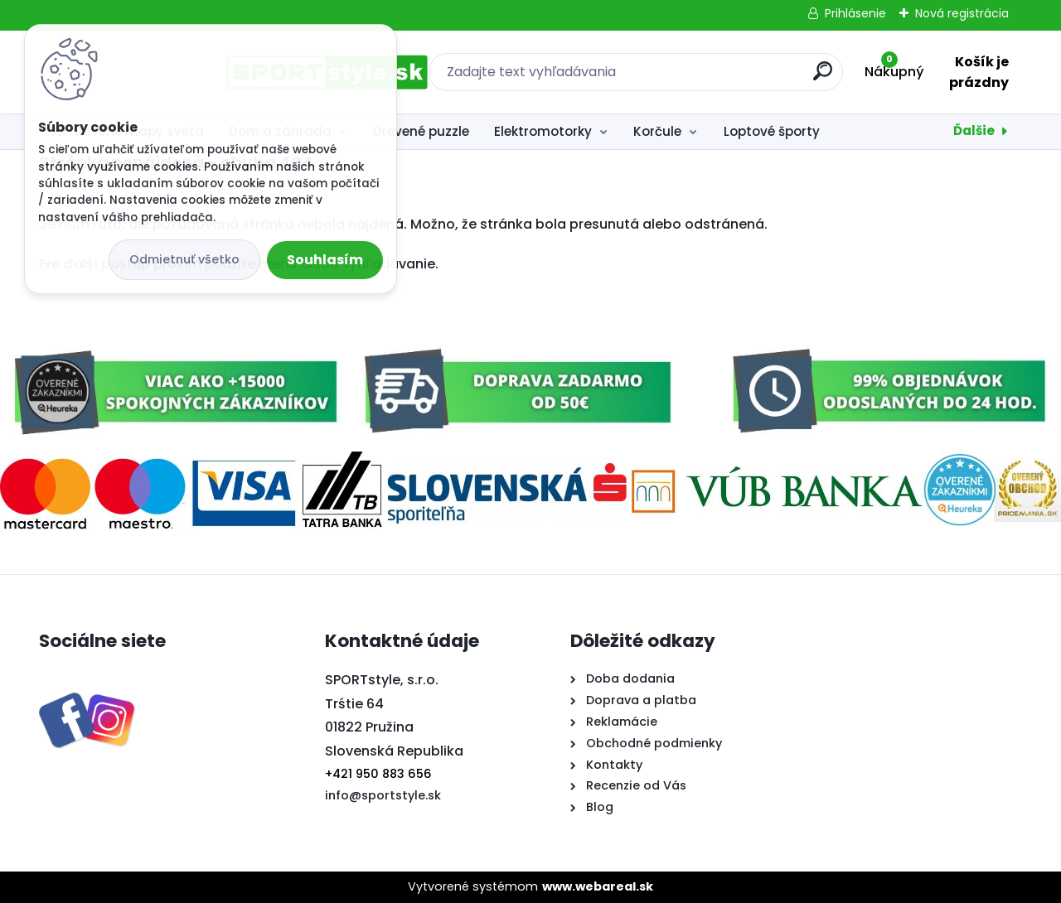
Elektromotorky (543, 131)
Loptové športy (772, 131)
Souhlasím (325, 259)
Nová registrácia (962, 13)
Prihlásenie (855, 13)
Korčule (657, 131)
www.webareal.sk (597, 886)
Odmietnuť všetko (184, 259)
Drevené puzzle (421, 131)
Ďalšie (974, 130)
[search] (710, 77)
